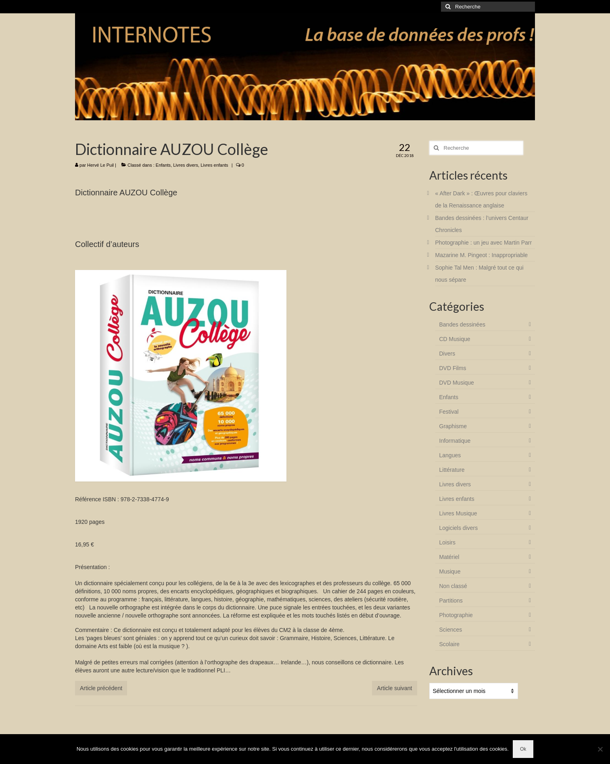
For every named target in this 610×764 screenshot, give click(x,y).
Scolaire (449, 644)
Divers (447, 353)
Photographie (456, 615)
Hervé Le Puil (100, 165)
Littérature (452, 470)
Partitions (451, 600)
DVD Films (452, 368)
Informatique (455, 440)
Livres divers (185, 165)
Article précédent (101, 688)
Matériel (449, 557)
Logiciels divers (458, 528)
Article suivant (394, 688)
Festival (449, 411)
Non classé (453, 586)
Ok (523, 749)
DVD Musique (456, 382)
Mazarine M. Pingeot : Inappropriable (481, 255)
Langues (450, 455)
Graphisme (453, 426)
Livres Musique (458, 513)
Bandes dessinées (462, 324)
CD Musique (454, 339)
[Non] (600, 749)
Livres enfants (214, 165)
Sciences (450, 629)
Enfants (163, 165)
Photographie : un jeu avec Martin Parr (483, 242)
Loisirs (447, 542)
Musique (450, 571)
